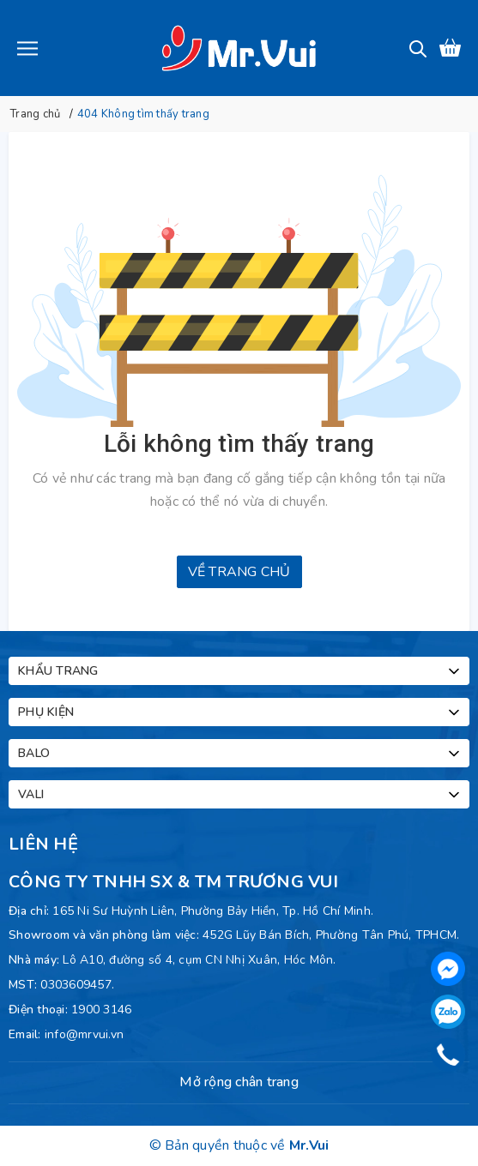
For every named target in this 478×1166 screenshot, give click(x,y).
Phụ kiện (240, 712)
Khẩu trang (240, 671)
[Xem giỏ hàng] (450, 47)
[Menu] (27, 48)
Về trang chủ (239, 571)
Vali (240, 794)
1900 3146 (101, 1009)
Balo (240, 753)
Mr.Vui (309, 1145)
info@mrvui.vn (84, 1034)
